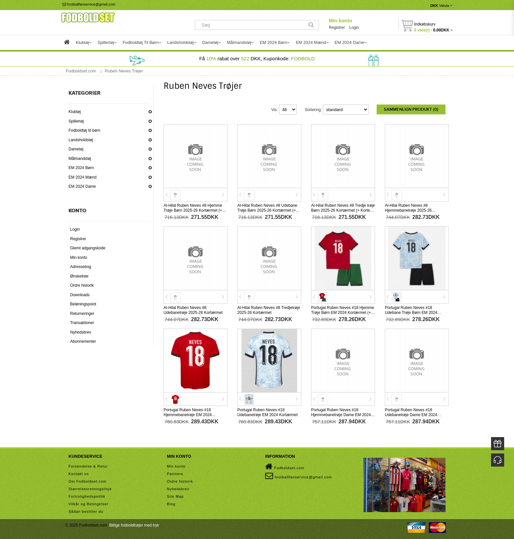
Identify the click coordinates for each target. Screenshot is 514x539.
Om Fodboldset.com (88, 481)
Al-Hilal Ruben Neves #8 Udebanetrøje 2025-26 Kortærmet (193, 310)
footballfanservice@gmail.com (89, 4)
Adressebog (80, 266)
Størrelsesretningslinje (90, 489)
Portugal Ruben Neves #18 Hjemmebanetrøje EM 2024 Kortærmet (188, 415)
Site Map (175, 496)
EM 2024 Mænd (82, 177)
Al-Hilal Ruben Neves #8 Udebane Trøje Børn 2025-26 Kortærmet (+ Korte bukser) (267, 210)
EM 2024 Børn (81, 167)
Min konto (340, 20)
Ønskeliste (79, 276)
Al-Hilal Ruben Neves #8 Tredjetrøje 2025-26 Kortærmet (268, 310)
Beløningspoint (83, 304)
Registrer (337, 27)
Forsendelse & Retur (88, 466)
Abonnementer (83, 341)
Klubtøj (75, 111)
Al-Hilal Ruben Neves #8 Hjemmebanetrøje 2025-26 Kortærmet (408, 210)
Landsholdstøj (81, 140)
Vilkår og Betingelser (89, 504)
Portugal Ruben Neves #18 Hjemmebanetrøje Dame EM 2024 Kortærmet (341, 415)
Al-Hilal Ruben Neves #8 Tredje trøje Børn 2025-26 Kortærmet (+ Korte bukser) (343, 210)
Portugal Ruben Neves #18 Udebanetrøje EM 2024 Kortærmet (267, 412)
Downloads (79, 295)
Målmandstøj (80, 158)
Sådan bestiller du (86, 511)
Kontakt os (79, 474)
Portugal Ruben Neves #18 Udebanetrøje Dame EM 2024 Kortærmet (411, 415)
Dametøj (76, 149)
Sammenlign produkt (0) (411, 109)
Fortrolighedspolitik (87, 496)
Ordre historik (82, 285)
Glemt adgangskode (87, 248)
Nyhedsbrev (80, 332)
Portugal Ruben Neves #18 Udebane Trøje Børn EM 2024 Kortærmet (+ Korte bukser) (411, 312)
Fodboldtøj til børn (84, 130)
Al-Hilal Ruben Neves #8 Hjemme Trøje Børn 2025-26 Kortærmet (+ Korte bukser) (193, 210)
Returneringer (82, 313)
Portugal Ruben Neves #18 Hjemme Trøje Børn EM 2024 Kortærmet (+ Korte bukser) (342, 312)
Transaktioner (82, 322)
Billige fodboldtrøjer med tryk (134, 525)
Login (354, 27)
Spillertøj (76, 121)
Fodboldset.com (284, 467)
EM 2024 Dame (82, 186)
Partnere (175, 474)
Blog (171, 504)
